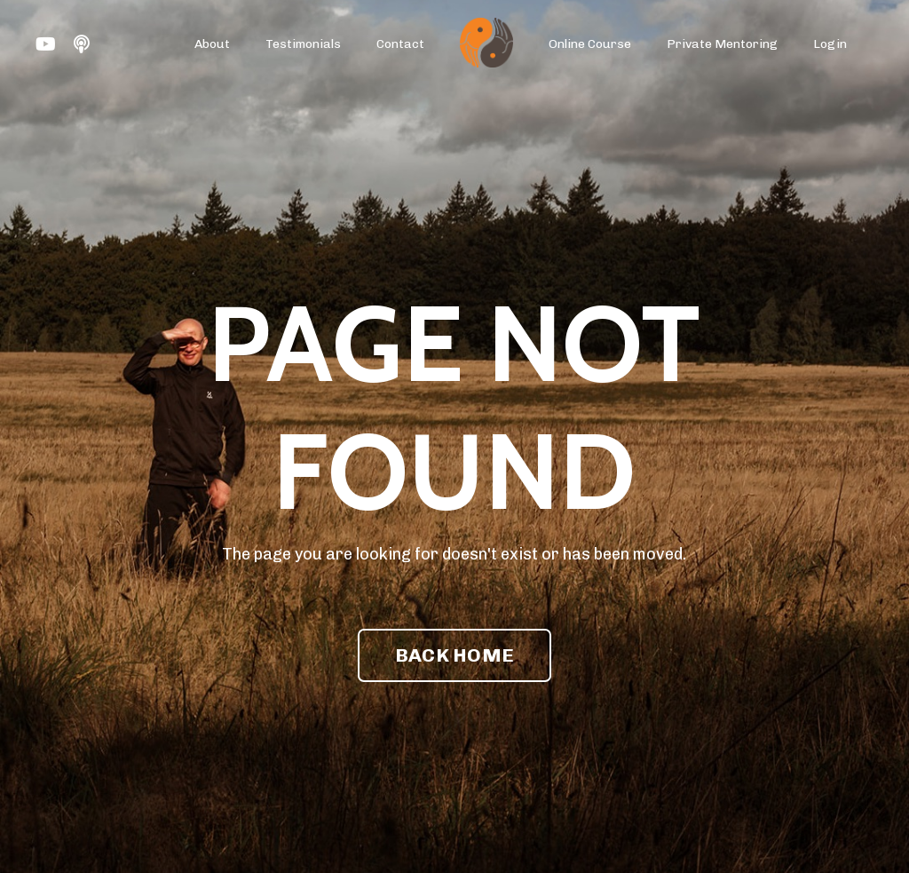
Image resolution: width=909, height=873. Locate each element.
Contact (400, 44)
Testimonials (303, 44)
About (212, 44)
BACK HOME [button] (454, 655)
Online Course (590, 44)
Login (830, 44)
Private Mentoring (722, 44)
